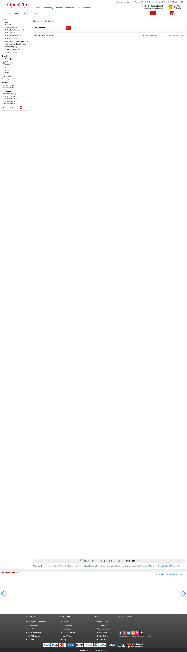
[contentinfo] (17, 5)
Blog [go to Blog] (64, 640)
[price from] (7, 107)
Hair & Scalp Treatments (14, 30)
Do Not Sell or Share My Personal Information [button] (135, 636)
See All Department (13, 13)
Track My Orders (148, 2)
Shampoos (11, 47)
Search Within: (40, 27)
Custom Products (84, 8)
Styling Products (12, 49)
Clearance (59, 8)
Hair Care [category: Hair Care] (48, 21)
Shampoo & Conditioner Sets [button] (118, 566)
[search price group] (21, 107)
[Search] (153, 13)
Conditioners (11, 27)
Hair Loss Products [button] (89, 566)
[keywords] (90, 13)
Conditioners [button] (50, 566)
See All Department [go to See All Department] (35, 636)
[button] (178, 2)
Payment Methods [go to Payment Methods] (104, 632)
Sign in (119, 2)
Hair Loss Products (13, 35)
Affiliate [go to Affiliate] (65, 622)
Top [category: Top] (34, 21)
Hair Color (10, 33)
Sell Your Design (68, 632)
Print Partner (67, 625)
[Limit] (175, 35)
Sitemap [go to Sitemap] (31, 640)
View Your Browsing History (164, 574)
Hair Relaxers (11, 38)
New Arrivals (70, 8)
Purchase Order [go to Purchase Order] (103, 622)
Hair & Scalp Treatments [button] (64, 566)
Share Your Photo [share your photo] (34, 632)
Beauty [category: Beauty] (40, 21)
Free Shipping (47, 8)
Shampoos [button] (153, 566)
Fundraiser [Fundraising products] (66, 629)
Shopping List (160, 2)
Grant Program (68, 636)
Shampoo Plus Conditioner (15, 44)
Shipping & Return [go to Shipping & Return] (104, 629)
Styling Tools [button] (174, 566)
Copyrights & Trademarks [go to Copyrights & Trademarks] (37, 622)
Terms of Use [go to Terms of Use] (102, 625)
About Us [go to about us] (31, 629)
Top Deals (36, 8)
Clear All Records (179, 574)
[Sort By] (155, 35)
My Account (136, 2)
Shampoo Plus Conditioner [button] (139, 566)
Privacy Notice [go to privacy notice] (33, 625)
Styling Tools (11, 52)
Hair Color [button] (77, 566)
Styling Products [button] (164, 566)
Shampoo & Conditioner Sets (16, 41)
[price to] (16, 107)
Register (127, 2)
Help (168, 2)
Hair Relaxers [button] (101, 566)
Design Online (102, 636)
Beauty (5, 22)
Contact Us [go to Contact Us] (101, 640)
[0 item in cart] (171, 14)
